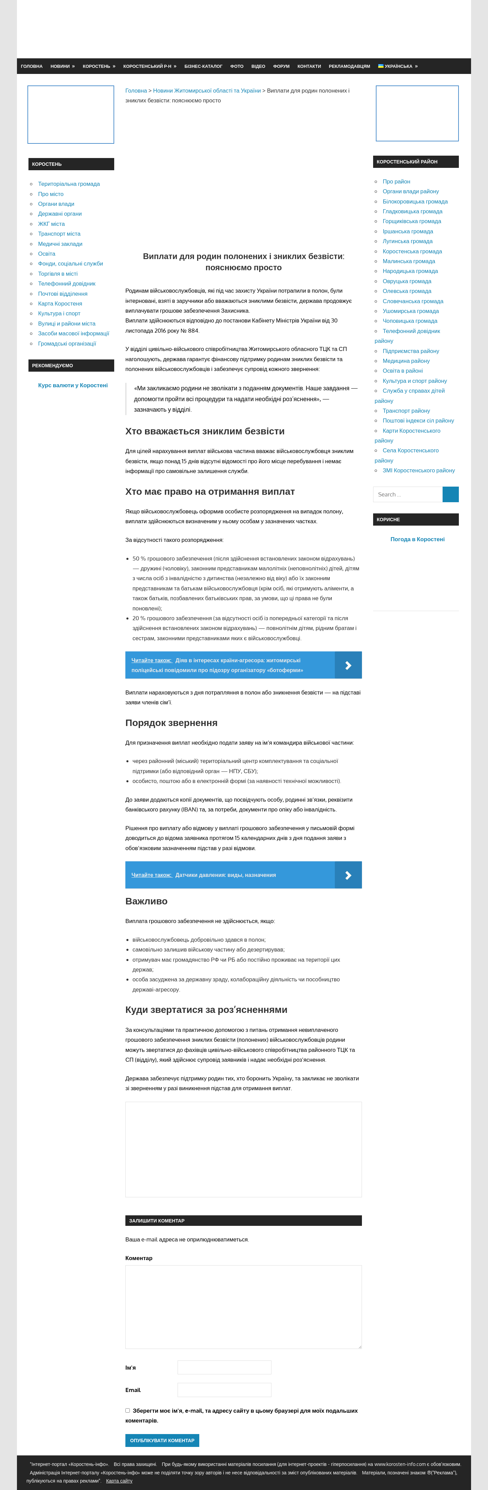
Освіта (46, 253)
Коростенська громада (412, 251)
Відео (258, 66)
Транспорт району (406, 410)
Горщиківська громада (412, 220)
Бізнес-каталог (203, 66)
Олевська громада (407, 290)
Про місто (50, 193)
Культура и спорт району (415, 380)
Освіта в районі (403, 370)
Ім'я (130, 1367)
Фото (237, 66)
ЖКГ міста (51, 223)
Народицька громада (410, 270)
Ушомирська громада (411, 310)
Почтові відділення (62, 293)
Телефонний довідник (66, 283)
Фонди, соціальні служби (70, 263)
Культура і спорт (59, 313)
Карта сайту (119, 1481)
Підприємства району (411, 350)
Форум (281, 66)
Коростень (96, 66)
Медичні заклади (60, 243)
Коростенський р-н (147, 66)
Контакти (309, 66)
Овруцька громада (407, 281)
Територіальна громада (69, 183)
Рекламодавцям (349, 66)
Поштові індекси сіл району (418, 420)
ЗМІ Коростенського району (419, 470)
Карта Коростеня (60, 303)
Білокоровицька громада (415, 201)
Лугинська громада (407, 240)
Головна (32, 66)
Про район (396, 181)
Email (133, 1389)
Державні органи (60, 213)
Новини (60, 66)
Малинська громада (409, 260)
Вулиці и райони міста (66, 323)
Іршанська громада (408, 231)
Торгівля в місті (58, 273)
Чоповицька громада (410, 320)
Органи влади (56, 203)
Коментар (138, 1257)
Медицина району (406, 360)
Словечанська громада (413, 301)
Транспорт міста (59, 233)
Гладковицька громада (412, 211)
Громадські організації (67, 343)
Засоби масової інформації (73, 333)
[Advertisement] (336, 29)
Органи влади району (411, 191)
